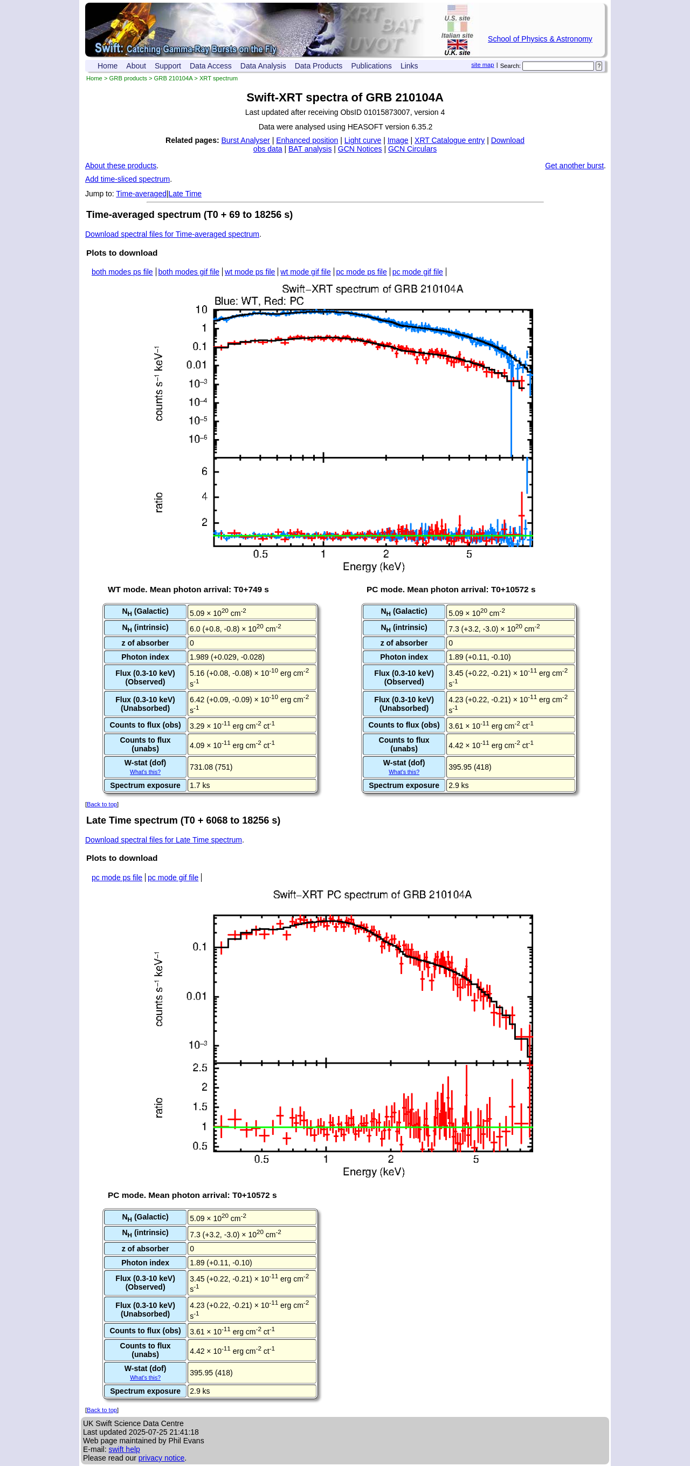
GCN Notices (360, 149)
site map (482, 64)
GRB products (128, 78)
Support (168, 65)
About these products (120, 165)
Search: (510, 66)
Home (108, 65)
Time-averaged (141, 193)
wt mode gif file (305, 272)
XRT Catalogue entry (450, 140)
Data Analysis (263, 65)
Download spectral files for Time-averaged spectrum (172, 234)
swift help (124, 1449)
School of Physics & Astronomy (540, 39)
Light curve (362, 140)
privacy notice (162, 1458)
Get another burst (574, 165)
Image (398, 140)
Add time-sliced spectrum (127, 179)
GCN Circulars (412, 149)
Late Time (185, 193)
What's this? (145, 772)
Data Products (319, 65)
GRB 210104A (173, 78)
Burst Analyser (246, 140)
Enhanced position (307, 140)
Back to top (102, 804)
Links (409, 65)
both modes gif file (189, 272)
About (136, 65)
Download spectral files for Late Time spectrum (163, 839)
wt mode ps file (250, 272)
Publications (371, 65)
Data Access (211, 65)
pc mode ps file (361, 272)
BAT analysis (310, 149)
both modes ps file (122, 272)
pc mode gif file (417, 272)
